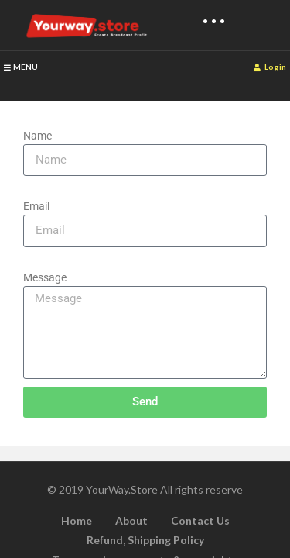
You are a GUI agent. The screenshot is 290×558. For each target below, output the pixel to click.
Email (36, 206)
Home (76, 520)
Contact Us (200, 520)
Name (37, 135)
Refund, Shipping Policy (145, 539)
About (131, 520)
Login (270, 66)
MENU (21, 66)
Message (45, 277)
